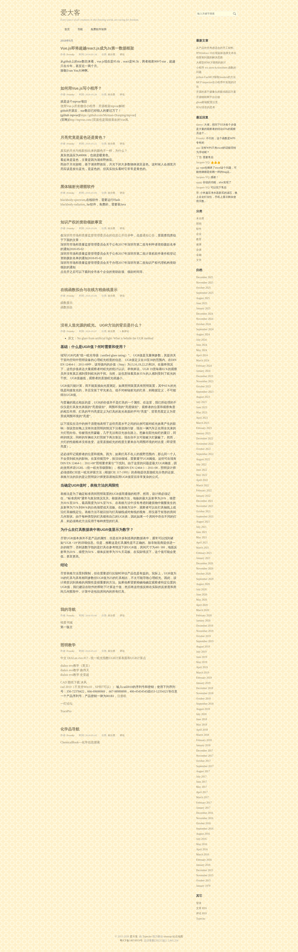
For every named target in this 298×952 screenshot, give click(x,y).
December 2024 (204, 313)
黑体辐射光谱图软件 (77, 187)
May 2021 (201, 537)
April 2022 (202, 480)
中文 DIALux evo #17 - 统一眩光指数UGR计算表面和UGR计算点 (103, 658)
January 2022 (203, 495)
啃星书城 (66, 622)
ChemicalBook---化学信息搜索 (80, 742)
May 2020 (201, 599)
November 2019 (204, 631)
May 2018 (201, 724)
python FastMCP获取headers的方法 (216, 77)
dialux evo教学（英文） (75, 665)
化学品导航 (69, 729)
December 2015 (204, 870)
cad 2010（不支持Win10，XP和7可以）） (88, 686)
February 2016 (204, 859)
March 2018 (202, 734)
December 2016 (204, 812)
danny (199, 124)
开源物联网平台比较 (208, 97)
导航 (80, 29)
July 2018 (201, 714)
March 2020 (202, 610)
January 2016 (203, 865)
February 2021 (204, 553)
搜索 (234, 13)
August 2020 (203, 584)
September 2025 (204, 292)
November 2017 (204, 755)
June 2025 (201, 303)
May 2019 (201, 662)
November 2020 (204, 568)
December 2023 (204, 376)
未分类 (111, 54)
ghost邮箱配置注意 (207, 102)
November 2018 (204, 693)
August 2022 (203, 459)
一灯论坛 (66, 703)
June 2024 (201, 344)
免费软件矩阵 (99, 29)
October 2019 (203, 636)
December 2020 (204, 563)
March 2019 (202, 672)
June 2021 (201, 532)
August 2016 (203, 833)
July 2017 (201, 776)
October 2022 (203, 449)
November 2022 (204, 443)
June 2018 (201, 719)
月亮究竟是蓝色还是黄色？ (83, 137)
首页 (67, 29)
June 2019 (201, 657)
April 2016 (202, 849)
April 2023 (202, 417)
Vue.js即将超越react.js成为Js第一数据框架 (97, 48)
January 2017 (203, 807)
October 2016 (203, 823)
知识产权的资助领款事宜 (81, 222)
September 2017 (204, 766)
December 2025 (204, 277)
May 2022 (201, 475)
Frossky (70, 54)
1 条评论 (124, 331)
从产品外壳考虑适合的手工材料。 (216, 48)
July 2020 (201, 589)
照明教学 (68, 645)
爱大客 (70, 12)
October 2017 (203, 760)
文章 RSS (201, 908)
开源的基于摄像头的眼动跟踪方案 (216, 91)
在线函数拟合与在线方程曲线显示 (88, 290)
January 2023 (203, 433)
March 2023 (202, 423)
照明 (198, 223)
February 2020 (204, 615)
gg (197, 167)
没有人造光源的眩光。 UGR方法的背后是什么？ (101, 325)
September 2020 (204, 579)
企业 (198, 234)
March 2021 (202, 547)
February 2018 (204, 740)
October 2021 (203, 511)
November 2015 (204, 875)
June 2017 (201, 781)
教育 (198, 239)
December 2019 (204, 625)
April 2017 (202, 792)
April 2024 (202, 355)
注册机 (121, 696)
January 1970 (203, 885)
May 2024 (201, 350)
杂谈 (198, 249)
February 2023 (204, 428)
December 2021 (204, 501)
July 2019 (201, 651)
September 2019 (204, 641)
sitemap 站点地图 (173, 936)
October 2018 (203, 698)
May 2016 (201, 844)
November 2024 (204, 318)
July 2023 (201, 402)
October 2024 (203, 324)
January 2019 (203, 683)
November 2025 (204, 282)
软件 (198, 228)
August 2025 (203, 298)
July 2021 (201, 527)
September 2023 (204, 391)
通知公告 (149, 235)
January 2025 (203, 308)
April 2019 (202, 667)
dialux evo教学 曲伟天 (74, 670)
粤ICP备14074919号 (131, 940)
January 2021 (203, 558)
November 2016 (204, 818)
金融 (198, 254)
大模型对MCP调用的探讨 (211, 62)
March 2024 (202, 360)
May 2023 (201, 412)
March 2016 (202, 854)
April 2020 (202, 605)
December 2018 (204, 688)
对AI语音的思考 (205, 107)
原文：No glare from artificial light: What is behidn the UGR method (110, 338)
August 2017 (203, 771)
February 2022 (204, 490)
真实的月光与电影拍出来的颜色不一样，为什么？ (93, 150)
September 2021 (204, 516)
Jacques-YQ (202, 162)
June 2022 (201, 469)
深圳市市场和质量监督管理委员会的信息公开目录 (96, 235)
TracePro (65, 711)
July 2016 (201, 839)
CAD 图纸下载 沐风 (73, 682)
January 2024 (203, 370)
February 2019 (204, 677)
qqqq (198, 182)
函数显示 (66, 302)
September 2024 (204, 329)
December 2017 (204, 750)
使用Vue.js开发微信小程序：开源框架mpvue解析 (92, 106)
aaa (198, 147)
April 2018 (202, 729)
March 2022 (202, 485)
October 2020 (203, 573)
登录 (198, 903)
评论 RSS (201, 913)
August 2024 (203, 334)
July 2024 (201, 339)
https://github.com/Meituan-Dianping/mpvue (107, 115)
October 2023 (203, 386)
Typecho (200, 918)
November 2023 (204, 381)
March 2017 (202, 797)
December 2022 (204, 438)
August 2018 (203, 709)
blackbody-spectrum (72, 199)
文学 (198, 260)
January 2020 (203, 620)
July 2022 (201, 464)
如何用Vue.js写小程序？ (81, 88)
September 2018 (204, 703)
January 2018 (203, 745)
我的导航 (68, 609)
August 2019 (203, 646)
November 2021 (204, 506)
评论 (122, 54)
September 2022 (204, 454)
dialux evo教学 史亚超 (74, 674)
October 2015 (203, 880)
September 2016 (204, 828)
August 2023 (203, 396)
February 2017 (204, 802)
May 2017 (201, 786)
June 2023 (201, 407)
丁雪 (198, 157)
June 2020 (201, 594)
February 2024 (204, 365)
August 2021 (203, 521)
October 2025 (203, 287)
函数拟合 (66, 307)
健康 (198, 244)
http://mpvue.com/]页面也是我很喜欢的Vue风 (99, 119)
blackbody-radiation (72, 204)
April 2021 (202, 542)
